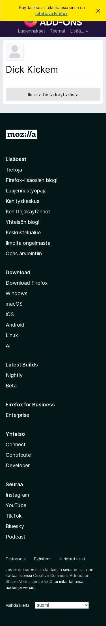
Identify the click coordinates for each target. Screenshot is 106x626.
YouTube (16, 505)
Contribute (18, 455)
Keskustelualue (23, 232)
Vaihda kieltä (17, 605)
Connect (16, 444)
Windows (16, 293)
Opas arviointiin (24, 253)
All (9, 346)
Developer (18, 465)
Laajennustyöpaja (26, 191)
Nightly (14, 375)
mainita (41, 569)
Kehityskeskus (22, 201)
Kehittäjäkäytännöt (28, 212)
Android (15, 325)
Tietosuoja (16, 558)
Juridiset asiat (72, 558)
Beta (11, 386)
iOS (10, 314)
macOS (14, 304)
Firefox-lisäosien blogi (31, 180)
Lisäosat (16, 159)
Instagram (17, 495)
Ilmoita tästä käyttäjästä (53, 94)
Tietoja (14, 170)
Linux (12, 335)
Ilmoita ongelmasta (28, 243)
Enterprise (17, 415)
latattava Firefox (51, 13)
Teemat (58, 31)
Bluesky (15, 526)
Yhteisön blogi (22, 222)
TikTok (14, 516)
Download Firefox (27, 283)
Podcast (15, 537)
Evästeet (42, 558)
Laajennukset (31, 31)
